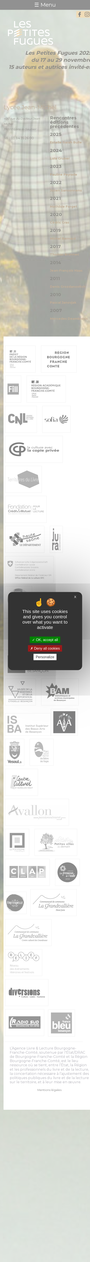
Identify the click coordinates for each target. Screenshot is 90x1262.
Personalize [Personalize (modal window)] (45, 657)
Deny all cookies (45, 648)
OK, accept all (45, 639)
